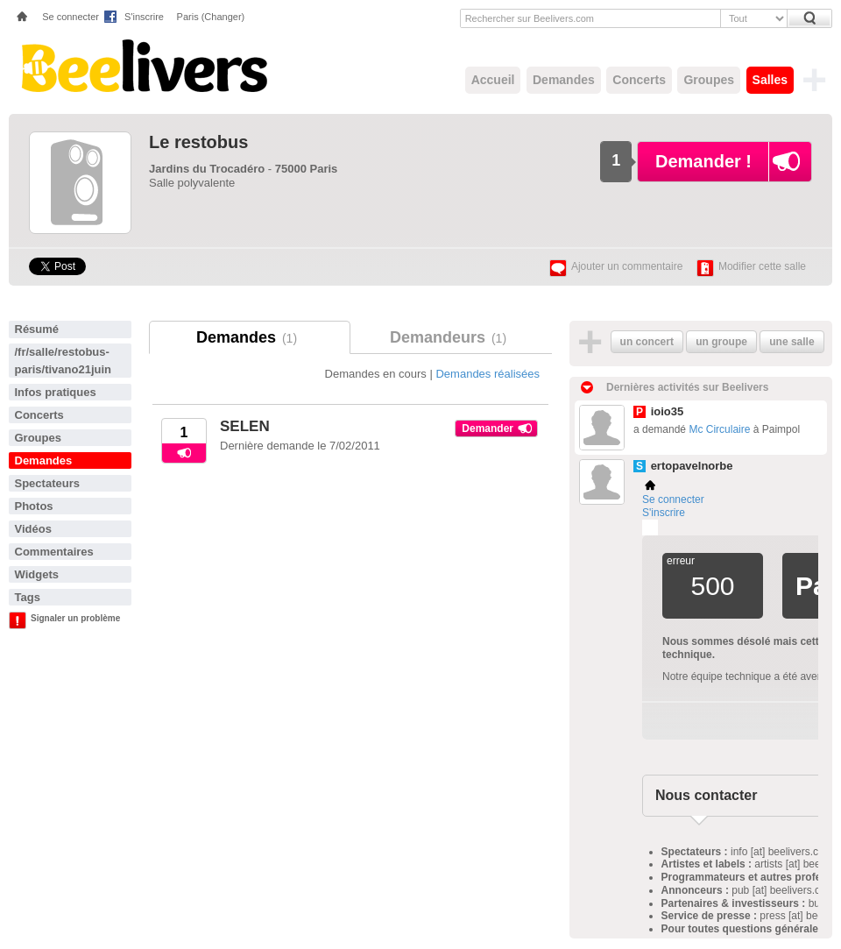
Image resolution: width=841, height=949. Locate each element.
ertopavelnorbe (692, 465)
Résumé (37, 329)
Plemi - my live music (650, 527)
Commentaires (54, 551)
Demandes (564, 80)
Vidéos (33, 528)
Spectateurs (47, 483)
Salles (770, 80)
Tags (27, 597)
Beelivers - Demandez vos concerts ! (142, 65)
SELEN (245, 426)
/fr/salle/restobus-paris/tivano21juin (63, 360)
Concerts (639, 80)
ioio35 (667, 411)
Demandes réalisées (487, 373)
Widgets (37, 574)
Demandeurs (451, 337)
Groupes (708, 80)
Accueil (493, 80)
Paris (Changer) (211, 16)
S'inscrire (144, 16)
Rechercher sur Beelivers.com (529, 18)
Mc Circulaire (719, 429)
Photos (34, 506)
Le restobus (198, 142)
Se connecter (70, 16)
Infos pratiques (55, 392)
